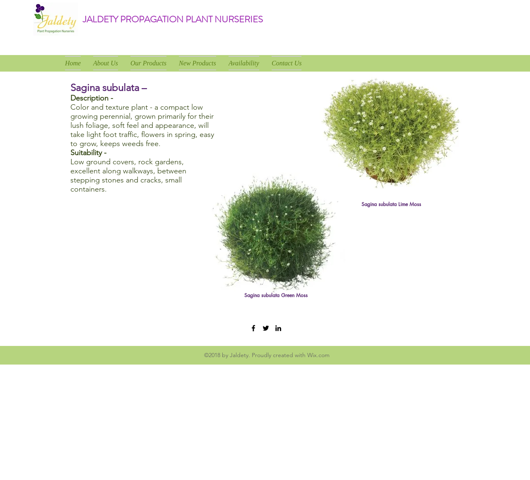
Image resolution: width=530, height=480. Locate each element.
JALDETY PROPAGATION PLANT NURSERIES (173, 19)
